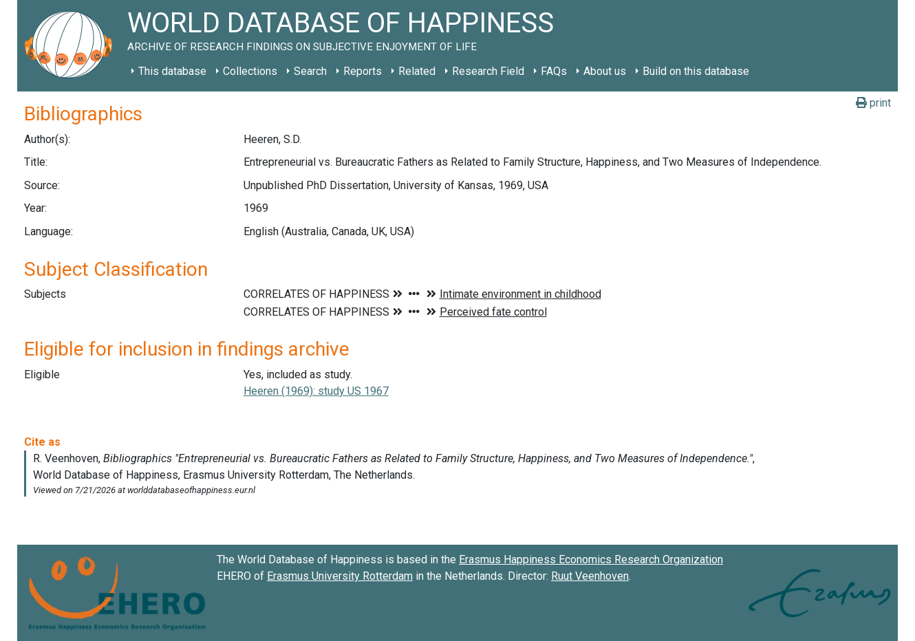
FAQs (554, 71)
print (873, 102)
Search (310, 71)
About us (604, 71)
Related (416, 71)
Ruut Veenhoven (590, 576)
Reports (362, 71)
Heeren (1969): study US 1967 (316, 391)
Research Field (488, 71)
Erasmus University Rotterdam (340, 576)
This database (172, 71)
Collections (250, 71)
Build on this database (696, 71)
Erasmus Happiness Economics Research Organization (591, 559)
